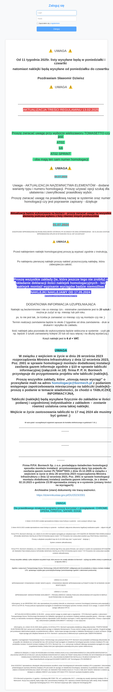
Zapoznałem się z (48, 23)
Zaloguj (56, 29)
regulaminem (55, 23)
